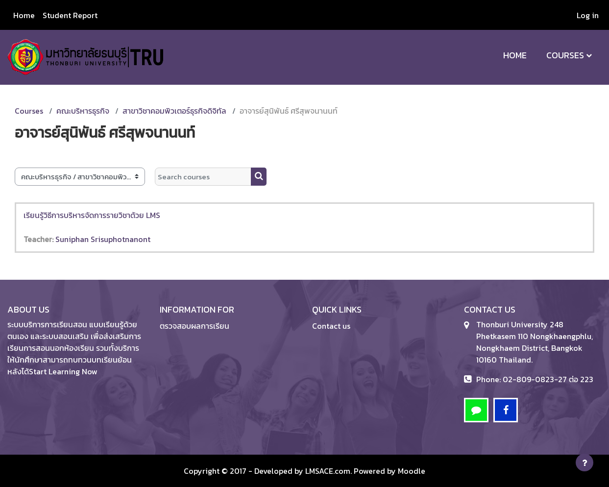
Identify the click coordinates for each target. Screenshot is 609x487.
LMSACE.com (327, 471)
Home (515, 55)
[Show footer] (584, 462)
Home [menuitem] (24, 15)
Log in (588, 15)
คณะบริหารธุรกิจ (82, 111)
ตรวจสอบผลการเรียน (194, 326)
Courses (565, 55)
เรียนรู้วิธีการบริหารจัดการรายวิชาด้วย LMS (92, 215)
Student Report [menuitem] (70, 15)
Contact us (331, 326)
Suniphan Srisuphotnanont (102, 239)
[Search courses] (203, 177)
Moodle (411, 471)
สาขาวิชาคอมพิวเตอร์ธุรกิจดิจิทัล (174, 111)
